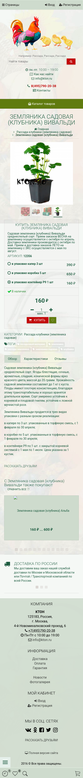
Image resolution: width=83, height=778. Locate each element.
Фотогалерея (40, 682)
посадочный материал (32, 344)
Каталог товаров (41, 103)
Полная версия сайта (41, 753)
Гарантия (40, 668)
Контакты (43, 90)
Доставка (39, 659)
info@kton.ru (43, 78)
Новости (40, 677)
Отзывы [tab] (60, 359)
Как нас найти (43, 74)
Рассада (37, 55)
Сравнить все (18, 489)
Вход (50, 4)
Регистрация (70, 4)
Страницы (10, 4)
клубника (69, 349)
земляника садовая (46, 349)
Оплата (40, 663)
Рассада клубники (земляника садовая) (35, 336)
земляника (57, 344)
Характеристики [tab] (36, 359)
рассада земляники (18, 349)
